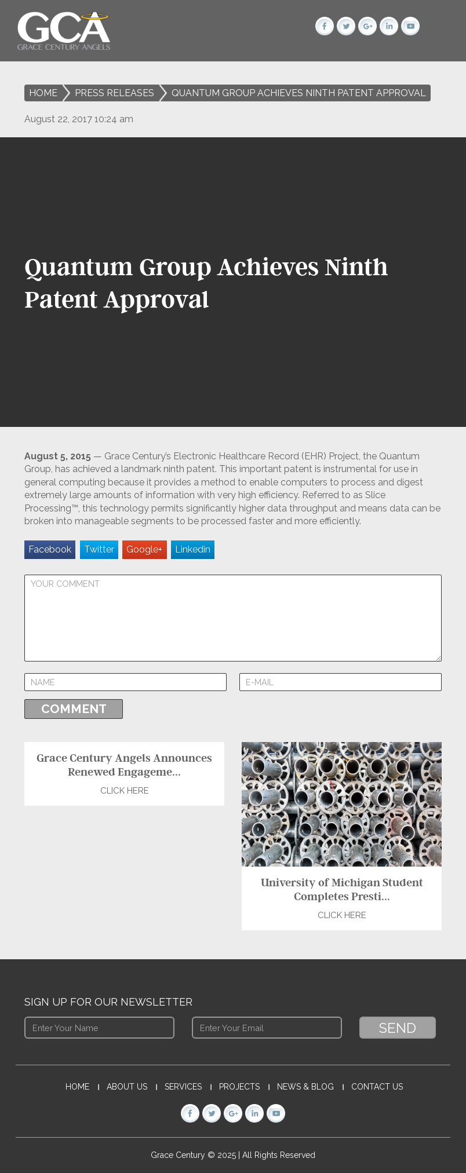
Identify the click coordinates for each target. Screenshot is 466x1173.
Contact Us (377, 1086)
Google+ (144, 549)
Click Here (124, 790)
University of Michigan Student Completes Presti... (342, 889)
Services (183, 1086)
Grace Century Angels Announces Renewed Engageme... (124, 765)
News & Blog (305, 1086)
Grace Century (179, 1155)
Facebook (49, 549)
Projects (239, 1086)
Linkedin (192, 549)
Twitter (99, 549)
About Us (127, 1086)
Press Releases (114, 92)
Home (43, 92)
